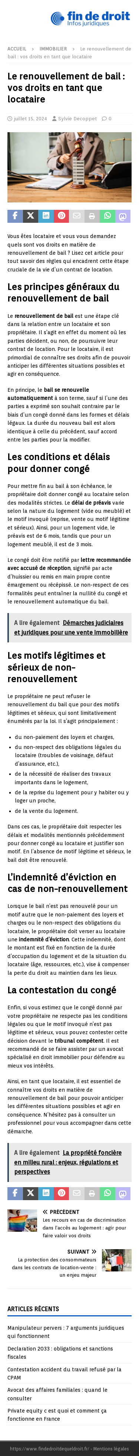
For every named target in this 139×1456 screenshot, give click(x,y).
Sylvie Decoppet (77, 118)
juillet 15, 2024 (30, 118)
